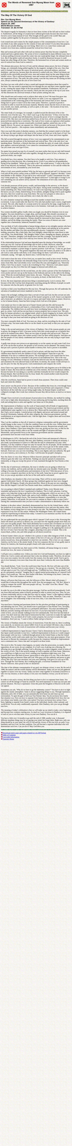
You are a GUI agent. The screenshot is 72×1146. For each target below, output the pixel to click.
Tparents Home (8, 739)
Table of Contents (9, 735)
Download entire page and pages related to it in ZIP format (24, 733)
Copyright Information (11, 737)
